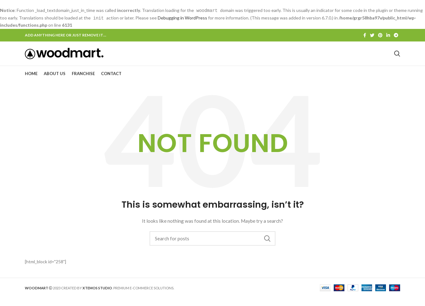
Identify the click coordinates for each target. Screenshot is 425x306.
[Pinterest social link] (380, 35)
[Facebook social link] (364, 35)
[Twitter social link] (372, 35)
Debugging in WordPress (182, 17)
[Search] (212, 246)
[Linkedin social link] (388, 35)
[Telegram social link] (396, 35)
